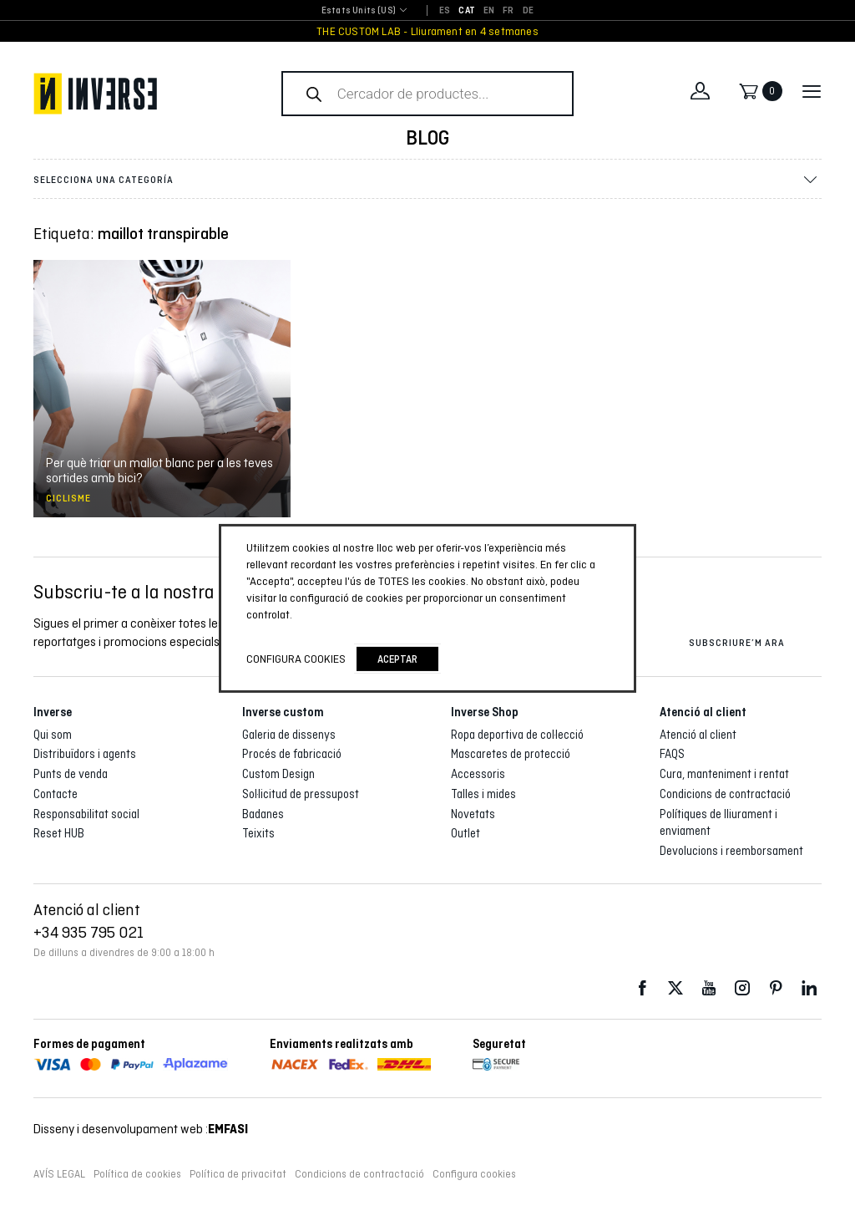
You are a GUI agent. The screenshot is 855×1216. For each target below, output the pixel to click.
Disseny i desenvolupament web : (140, 1129)
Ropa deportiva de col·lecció (517, 734)
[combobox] (358, 11)
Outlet (465, 833)
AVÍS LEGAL (59, 1174)
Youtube (708, 988)
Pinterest (775, 988)
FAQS (672, 754)
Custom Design (278, 774)
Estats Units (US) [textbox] (358, 10)
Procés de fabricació (291, 754)
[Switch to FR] (508, 11)
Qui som (52, 734)
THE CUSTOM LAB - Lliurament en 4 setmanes (427, 31)
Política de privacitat (238, 1174)
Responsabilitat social (86, 814)
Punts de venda (70, 774)
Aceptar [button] (397, 659)
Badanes (263, 814)
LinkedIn (809, 988)
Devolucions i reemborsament (731, 850)
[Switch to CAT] (466, 11)
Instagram (742, 988)
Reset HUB (58, 833)
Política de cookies (137, 1174)
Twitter (675, 988)
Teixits (258, 833)
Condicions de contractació (725, 794)
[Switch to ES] (444, 11)
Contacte (55, 794)
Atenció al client (698, 734)
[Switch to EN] (488, 11)
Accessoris (478, 774)
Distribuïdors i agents (84, 754)
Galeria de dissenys (289, 734)
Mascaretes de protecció (510, 754)
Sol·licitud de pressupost (300, 794)
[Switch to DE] (528, 11)
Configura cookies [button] (474, 1174)
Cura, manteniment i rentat (724, 774)
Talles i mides (483, 794)
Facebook (642, 988)
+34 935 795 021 (88, 932)
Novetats (473, 814)
